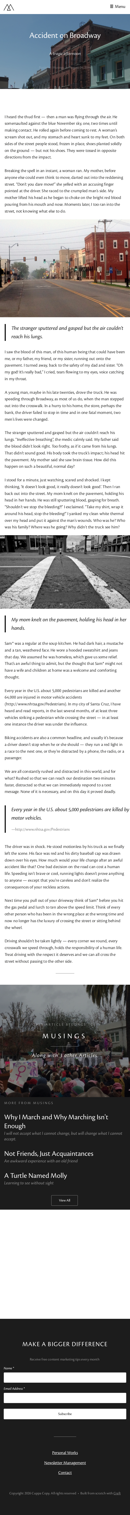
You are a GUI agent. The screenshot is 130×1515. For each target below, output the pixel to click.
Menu (120, 6)
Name (9, 1368)
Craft (117, 1493)
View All (64, 1200)
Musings (64, 1036)
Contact (65, 1472)
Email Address (14, 1388)
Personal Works (65, 1453)
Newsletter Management (65, 1463)
